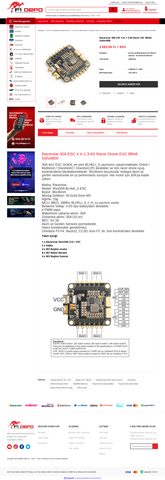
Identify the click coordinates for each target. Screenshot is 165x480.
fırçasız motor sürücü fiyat (128, 384)
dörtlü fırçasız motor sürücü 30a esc (109, 380)
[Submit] (155, 446)
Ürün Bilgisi (47, 132)
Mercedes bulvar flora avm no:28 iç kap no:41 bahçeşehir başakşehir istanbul (21, 436)
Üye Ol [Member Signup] (136, 10)
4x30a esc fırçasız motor (59, 384)
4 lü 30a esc (131, 380)
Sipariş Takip (43, 438)
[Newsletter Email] (144, 446)
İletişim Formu (105, 448)
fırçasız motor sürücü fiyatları (103, 384)
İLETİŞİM (90, 21)
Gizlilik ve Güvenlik (76, 443)
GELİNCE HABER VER (128, 84)
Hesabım (41, 432)
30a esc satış (82, 388)
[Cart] (150, 10)
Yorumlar (69, 132)
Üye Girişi (103, 438)
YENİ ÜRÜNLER (57, 21)
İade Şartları (74, 448)
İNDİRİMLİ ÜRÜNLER (75, 21)
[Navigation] (21, 21)
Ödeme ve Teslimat (77, 438)
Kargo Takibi (150, 2)
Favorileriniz (43, 443)
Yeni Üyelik (103, 432)
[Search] (82, 10)
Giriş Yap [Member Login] (129, 10)
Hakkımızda (115, 2)
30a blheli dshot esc (80, 384)
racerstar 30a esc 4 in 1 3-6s (60, 380)
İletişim (102, 453)
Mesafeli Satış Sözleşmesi (79, 432)
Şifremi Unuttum (106, 443)
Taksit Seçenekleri (95, 132)
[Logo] (24, 7)
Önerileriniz (121, 132)
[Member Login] (123, 9)
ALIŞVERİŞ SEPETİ (104, 21)
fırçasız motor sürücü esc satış (61, 388)
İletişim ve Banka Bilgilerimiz (132, 2)
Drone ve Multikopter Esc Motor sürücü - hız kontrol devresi (142, 54)
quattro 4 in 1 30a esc (83, 380)
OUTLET (118, 21)
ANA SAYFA (43, 21)
